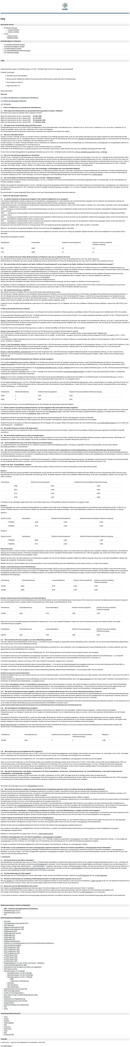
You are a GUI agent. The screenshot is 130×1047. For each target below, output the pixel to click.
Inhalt (5, 1030)
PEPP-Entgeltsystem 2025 (12, 949)
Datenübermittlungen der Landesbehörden (16, 1005)
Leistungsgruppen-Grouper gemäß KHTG (16, 923)
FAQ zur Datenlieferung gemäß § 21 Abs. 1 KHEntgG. (91, 152)
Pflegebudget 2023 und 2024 (12, 933)
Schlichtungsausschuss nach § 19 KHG (15, 1001)
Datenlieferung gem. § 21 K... (12, 910)
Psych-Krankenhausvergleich (12, 945)
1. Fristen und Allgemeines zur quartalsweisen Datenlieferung (20, 97)
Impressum (7, 1027)
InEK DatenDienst (77, 868)
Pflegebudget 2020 (9, 939)
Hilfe (5, 1032)
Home (6, 1017)
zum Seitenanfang (7, 1046)
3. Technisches (6, 104)
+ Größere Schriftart (13, 30)
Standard (14, 28)
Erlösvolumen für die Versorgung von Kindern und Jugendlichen (22, 967)
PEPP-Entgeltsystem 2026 (12, 947)
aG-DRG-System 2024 (10, 959)
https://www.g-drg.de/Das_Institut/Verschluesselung (30, 868)
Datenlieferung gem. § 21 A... (12, 912)
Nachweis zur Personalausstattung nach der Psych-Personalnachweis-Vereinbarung (28, 943)
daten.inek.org (96, 880)
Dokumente (38, 768)
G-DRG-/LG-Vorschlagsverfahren (14, 993)
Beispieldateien (32, 786)
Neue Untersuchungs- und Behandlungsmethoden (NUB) (21, 995)
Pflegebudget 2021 (9, 937)
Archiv (6, 1009)
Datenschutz (7, 1029)
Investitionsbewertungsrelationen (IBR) (15, 965)
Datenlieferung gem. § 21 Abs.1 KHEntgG (19, 973)
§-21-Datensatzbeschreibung (106, 423)
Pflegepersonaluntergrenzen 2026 (14, 927)
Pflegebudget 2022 (9, 935)
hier (82, 502)
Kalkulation (7, 997)
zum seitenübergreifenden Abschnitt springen (17, 50)
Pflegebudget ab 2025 (10, 931)
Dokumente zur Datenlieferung (20, 981)
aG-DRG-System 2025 (10, 957)
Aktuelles (6, 1021)
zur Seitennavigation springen (12, 48)
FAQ (5, 1007)
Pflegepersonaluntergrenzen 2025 (14, 929)
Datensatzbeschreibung (25, 805)
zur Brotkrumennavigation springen (14, 46)
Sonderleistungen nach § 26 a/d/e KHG (15, 989)
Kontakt (6, 1019)
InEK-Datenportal (84, 875)
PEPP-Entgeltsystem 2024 (12, 951)
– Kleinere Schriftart (13, 32)
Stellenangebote (9, 1023)
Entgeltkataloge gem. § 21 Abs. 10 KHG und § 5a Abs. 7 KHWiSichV (24, 963)
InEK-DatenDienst (16, 888)
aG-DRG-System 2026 (10, 955)
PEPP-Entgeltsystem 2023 (12, 953)
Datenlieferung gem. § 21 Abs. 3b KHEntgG (20, 975)
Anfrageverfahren (9, 1003)
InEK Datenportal (87, 892)
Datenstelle (10, 983)
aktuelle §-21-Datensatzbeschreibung (90, 138)
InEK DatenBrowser (13, 987)
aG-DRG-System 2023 (10, 961)
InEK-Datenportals (41, 864)
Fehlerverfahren (97, 174)
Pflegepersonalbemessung (12, 941)
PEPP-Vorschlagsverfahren (12, 991)
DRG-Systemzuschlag (10, 969)
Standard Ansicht (12, 36)
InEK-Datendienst (102, 875)
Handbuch (10, 880)
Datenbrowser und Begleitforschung (14, 999)
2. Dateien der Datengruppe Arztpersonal (14, 101)
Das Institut (7, 921)
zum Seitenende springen (11, 52)
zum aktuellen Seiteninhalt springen (14, 44)
